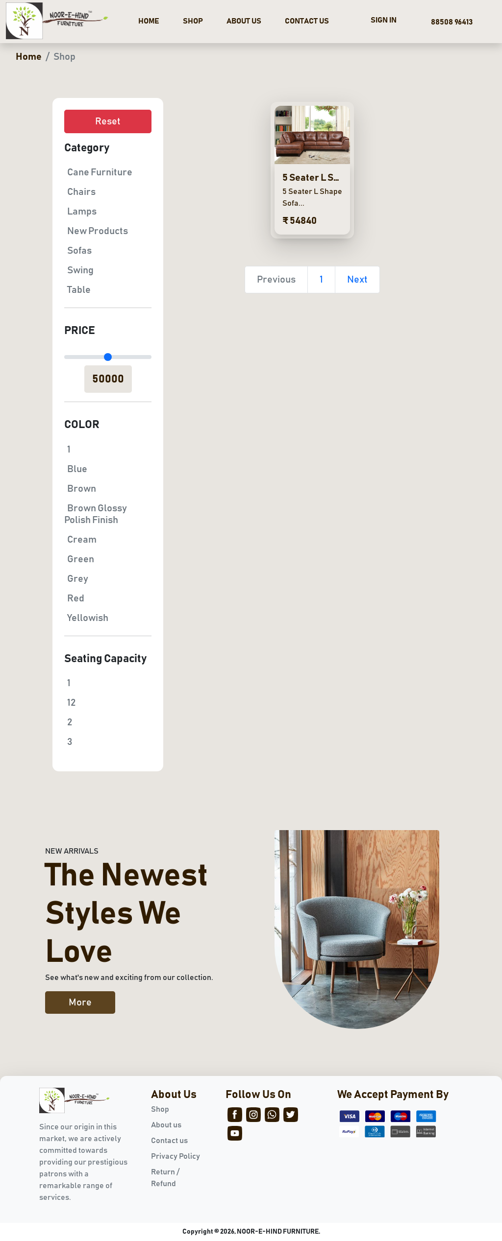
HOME (148, 21)
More (80, 1002)
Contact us (169, 1141)
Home (29, 57)
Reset (108, 121)
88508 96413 (450, 22)
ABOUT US (243, 21)
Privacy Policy (175, 1156)
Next (357, 280)
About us (166, 1125)
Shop (160, 1109)
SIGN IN (384, 20)
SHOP (193, 21)
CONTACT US (307, 21)
